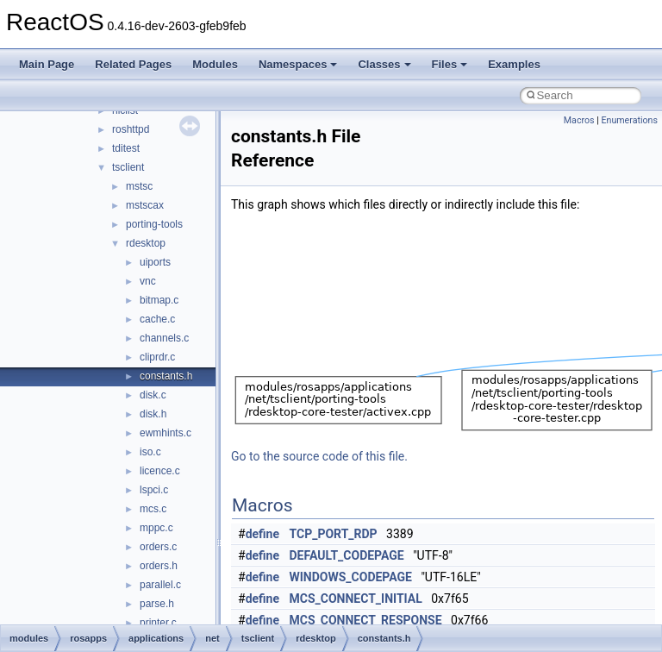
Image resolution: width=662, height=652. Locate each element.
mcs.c (153, 509)
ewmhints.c (165, 433)
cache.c (157, 319)
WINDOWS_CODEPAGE (351, 577)
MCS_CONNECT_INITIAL (356, 598)
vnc (148, 281)
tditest (126, 148)
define (262, 534)
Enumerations (629, 120)
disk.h (153, 414)
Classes (384, 64)
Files (450, 64)
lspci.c (154, 490)
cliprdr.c (157, 357)
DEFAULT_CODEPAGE (347, 555)
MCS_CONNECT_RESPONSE (366, 620)
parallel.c (160, 585)
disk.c (153, 395)
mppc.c (156, 528)
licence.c (160, 471)
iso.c (150, 452)
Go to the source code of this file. (319, 456)
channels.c (164, 338)
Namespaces (298, 64)
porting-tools (154, 224)
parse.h (157, 604)
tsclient (128, 167)
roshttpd (130, 129)
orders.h (159, 566)
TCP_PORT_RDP (334, 534)
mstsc (139, 186)
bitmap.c (159, 300)
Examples (514, 64)
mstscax (145, 205)
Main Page (46, 64)
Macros (579, 120)
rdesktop (146, 243)
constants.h (166, 376)
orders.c (158, 547)
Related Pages (133, 64)
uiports (155, 262)
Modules (215, 64)
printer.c (158, 623)
